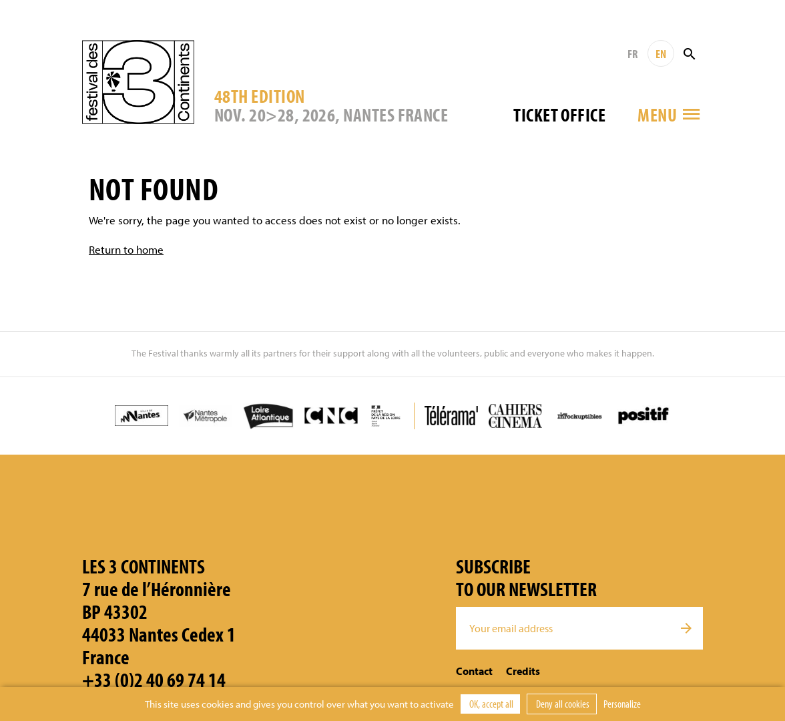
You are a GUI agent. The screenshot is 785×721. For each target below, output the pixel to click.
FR (632, 53)
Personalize (622, 703)
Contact (474, 671)
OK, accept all (490, 703)
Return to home (126, 249)
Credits (523, 671)
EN (661, 53)
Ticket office (559, 114)
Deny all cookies (561, 703)
